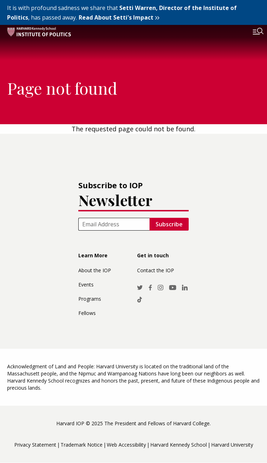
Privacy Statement (35, 444)
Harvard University (232, 444)
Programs (89, 298)
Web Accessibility (126, 444)
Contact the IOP (155, 270)
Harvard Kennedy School (178, 444)
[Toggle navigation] (253, 32)
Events (86, 284)
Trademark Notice (82, 444)
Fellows (87, 313)
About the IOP (94, 270)
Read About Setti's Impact (116, 17)
